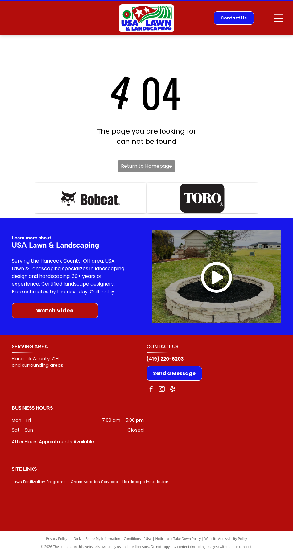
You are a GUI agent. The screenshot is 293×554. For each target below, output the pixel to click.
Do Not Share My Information (97, 538)
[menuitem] (41, 482)
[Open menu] (278, 18)
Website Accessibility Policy (225, 538)
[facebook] (151, 389)
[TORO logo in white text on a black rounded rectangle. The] (202, 198)
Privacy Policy (56, 538)
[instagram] (162, 389)
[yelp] (172, 389)
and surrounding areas (37, 365)
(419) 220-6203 (165, 359)
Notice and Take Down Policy (178, 538)
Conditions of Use (138, 538)
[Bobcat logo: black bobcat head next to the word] (90, 198)
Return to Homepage (146, 166)
